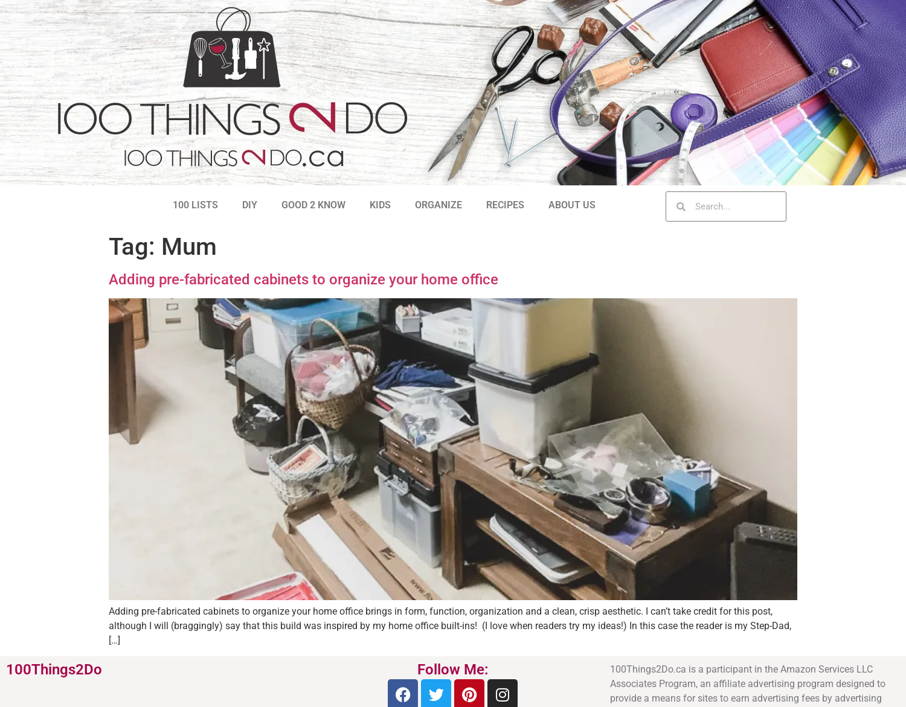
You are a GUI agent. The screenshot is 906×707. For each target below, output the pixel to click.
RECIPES (505, 205)
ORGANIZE (438, 205)
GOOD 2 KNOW (313, 205)
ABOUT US (572, 205)
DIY (249, 205)
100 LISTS (195, 205)
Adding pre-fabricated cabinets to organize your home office (303, 279)
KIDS (380, 205)
